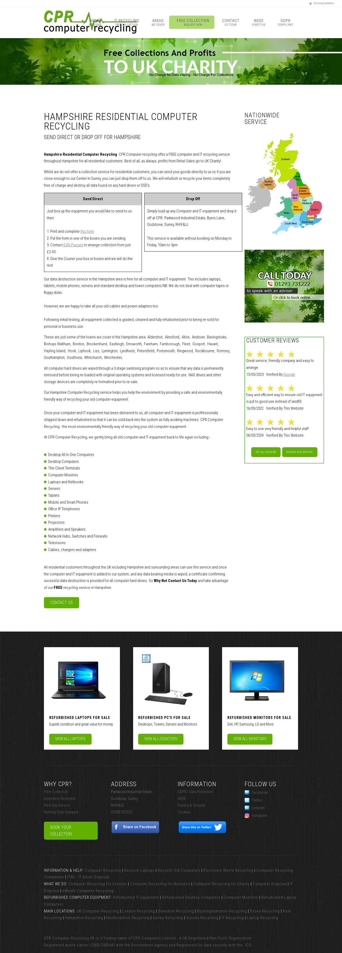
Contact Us (61, 602)
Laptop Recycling (262, 917)
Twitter (253, 800)
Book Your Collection (61, 831)
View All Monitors (249, 738)
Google (289, 374)
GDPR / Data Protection (195, 791)
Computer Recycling (103, 870)
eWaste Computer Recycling (88, 890)
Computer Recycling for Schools (98, 884)
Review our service (299, 452)
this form (87, 231)
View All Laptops (70, 738)
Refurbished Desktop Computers (191, 897)
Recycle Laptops (139, 870)
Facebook (256, 792)
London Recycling (138, 911)
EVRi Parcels (73, 245)
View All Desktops (160, 738)
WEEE (258, 22)
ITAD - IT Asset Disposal (88, 877)
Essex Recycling (265, 911)
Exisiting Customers (321, 3)
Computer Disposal (270, 884)
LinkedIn (255, 808)
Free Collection (193, 22)
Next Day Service (57, 805)
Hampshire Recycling (84, 917)
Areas (158, 22)
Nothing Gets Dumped (61, 812)
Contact (230, 22)
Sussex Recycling (202, 917)
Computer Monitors (241, 897)
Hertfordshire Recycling (128, 917)
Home (95, 22)
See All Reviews (265, 452)
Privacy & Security (191, 805)
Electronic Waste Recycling (228, 870)
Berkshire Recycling (176, 911)
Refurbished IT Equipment (136, 897)
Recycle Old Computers (179, 870)
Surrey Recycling (168, 917)
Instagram (256, 815)
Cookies (184, 812)
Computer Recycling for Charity (222, 884)
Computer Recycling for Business (160, 884)
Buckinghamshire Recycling (222, 911)
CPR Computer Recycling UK (69, 938)
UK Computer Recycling (98, 911)
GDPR (285, 22)
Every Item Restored (59, 798)
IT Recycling (126, 22)
